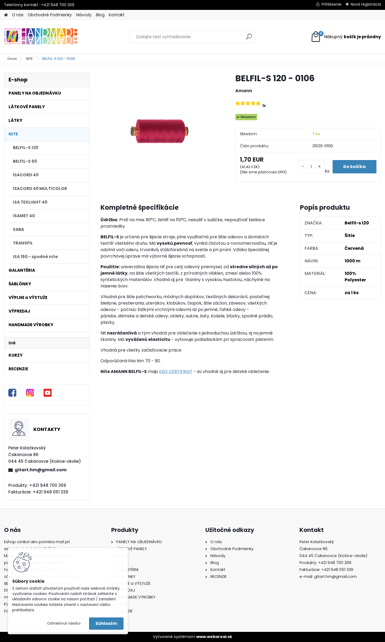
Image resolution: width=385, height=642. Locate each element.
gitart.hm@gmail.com (41, 470)
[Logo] (41, 37)
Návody (84, 15)
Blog (100, 15)
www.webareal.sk (214, 636)
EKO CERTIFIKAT (175, 371)
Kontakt (117, 15)
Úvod (12, 58)
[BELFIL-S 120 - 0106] (159, 131)
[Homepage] (6, 15)
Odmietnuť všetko (63, 623)
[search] (249, 38)
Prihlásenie (331, 4)
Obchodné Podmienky (50, 15)
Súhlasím (106, 623)
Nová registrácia (366, 4)
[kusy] (311, 167)
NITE (29, 58)
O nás (18, 15)
